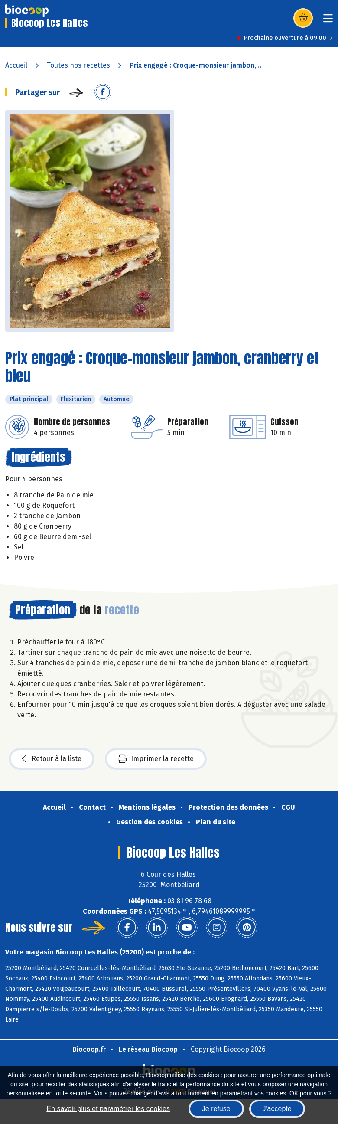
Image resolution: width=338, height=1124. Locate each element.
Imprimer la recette (156, 759)
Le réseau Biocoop (148, 1049)
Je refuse (216, 1108)
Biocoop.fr (89, 1049)
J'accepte (277, 1108)
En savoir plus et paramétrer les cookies (108, 1108)
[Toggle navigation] (328, 21)
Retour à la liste (51, 759)
